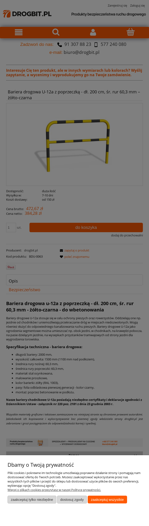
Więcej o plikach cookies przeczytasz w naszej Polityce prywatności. (54, 490)
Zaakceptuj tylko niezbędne (32, 500)
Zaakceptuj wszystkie (107, 500)
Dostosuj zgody (72, 500)
